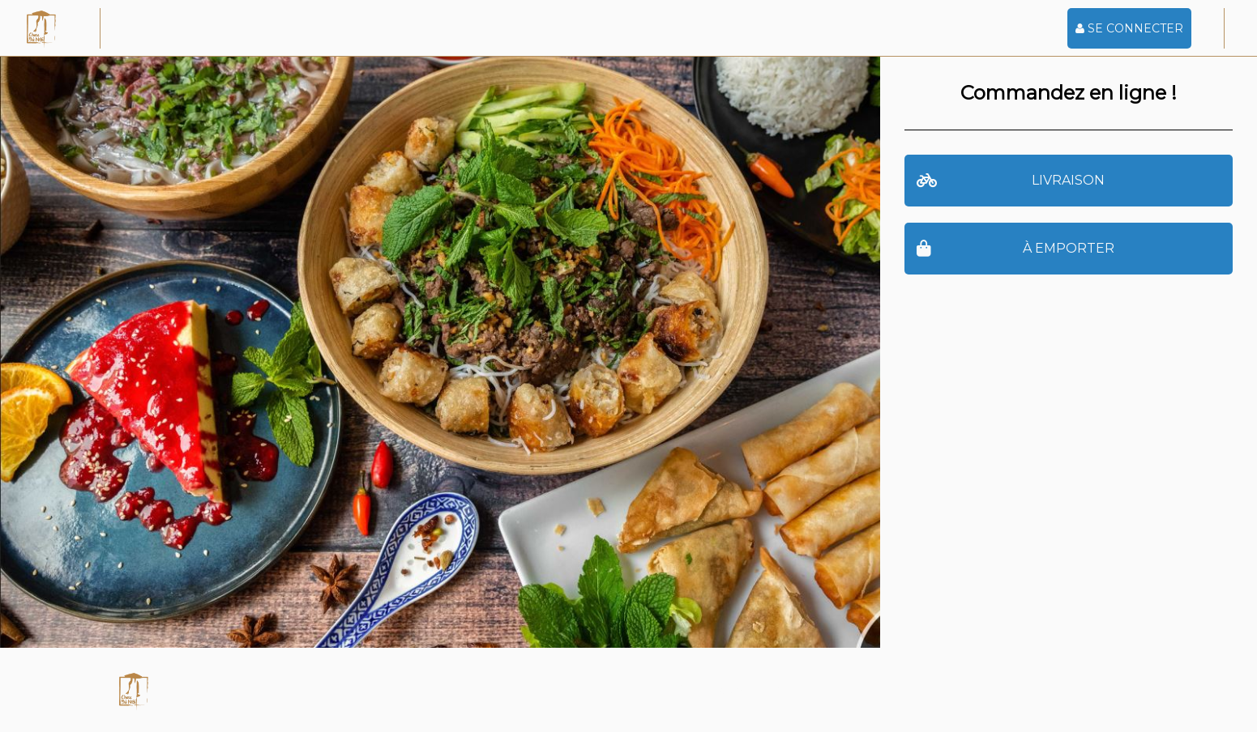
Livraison (1011, 181)
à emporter (1015, 249)
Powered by (734, 690)
